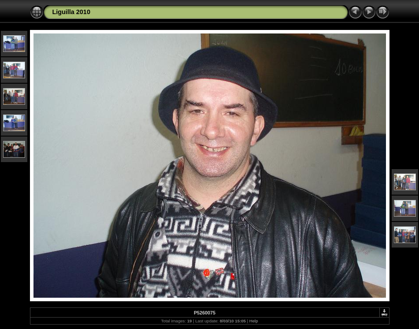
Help (253, 320)
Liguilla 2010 (71, 11)
